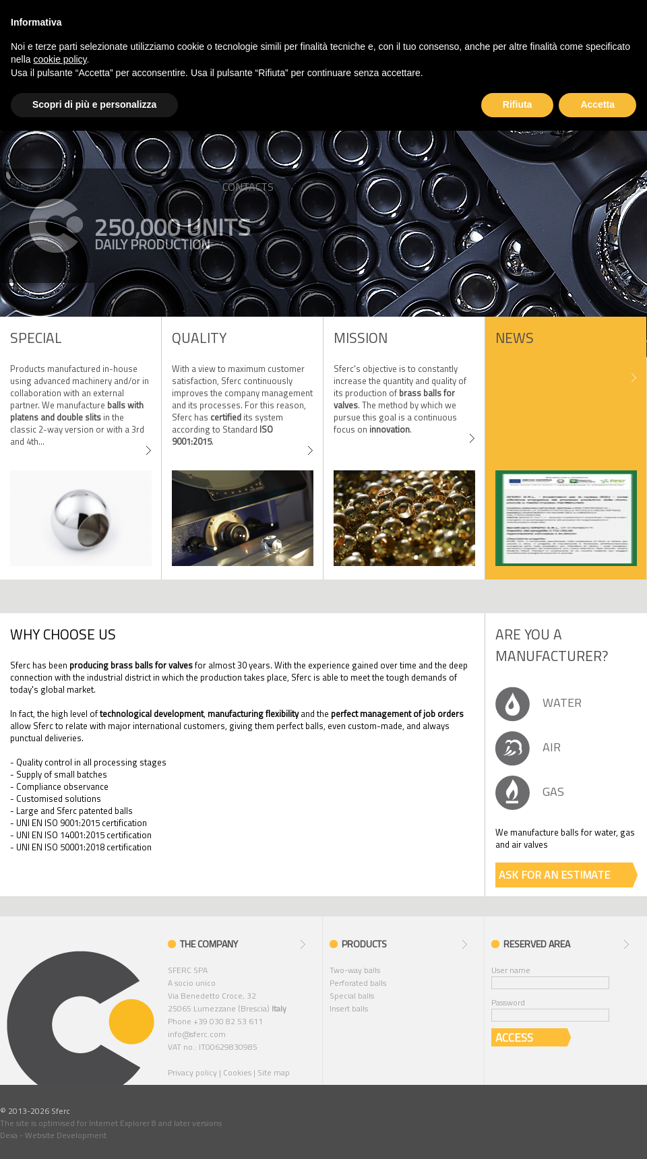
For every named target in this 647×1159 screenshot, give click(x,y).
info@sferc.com (197, 1034)
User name (510, 970)
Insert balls (349, 1008)
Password (508, 1002)
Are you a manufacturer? (551, 644)
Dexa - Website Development (53, 1135)
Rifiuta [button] (517, 104)
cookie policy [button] (59, 59)
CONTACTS (248, 187)
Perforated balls (358, 982)
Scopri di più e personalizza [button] (94, 104)
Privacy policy (192, 1072)
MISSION (361, 337)
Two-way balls (355, 970)
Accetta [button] (597, 104)
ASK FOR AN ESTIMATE (554, 875)
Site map (273, 1072)
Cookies (237, 1072)
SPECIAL (36, 337)
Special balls (352, 995)
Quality (199, 337)
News (514, 337)
